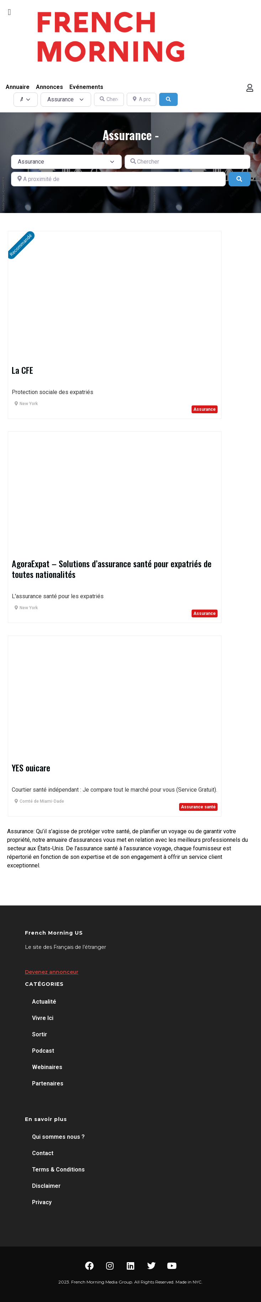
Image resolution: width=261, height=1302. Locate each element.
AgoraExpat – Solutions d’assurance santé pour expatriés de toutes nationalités (112, 568)
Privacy (42, 1202)
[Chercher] (109, 99)
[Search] (168, 99)
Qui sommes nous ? (58, 1136)
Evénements (86, 87)
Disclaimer (46, 1186)
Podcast (43, 1050)
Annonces (49, 87)
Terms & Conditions (58, 1169)
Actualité (44, 1001)
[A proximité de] (142, 99)
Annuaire (18, 87)
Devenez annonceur (51, 972)
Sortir (39, 1034)
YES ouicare (31, 767)
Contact (42, 1153)
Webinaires (47, 1067)
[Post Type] (26, 99)
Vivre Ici (42, 1018)
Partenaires (47, 1083)
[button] (9, 12)
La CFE (22, 369)
